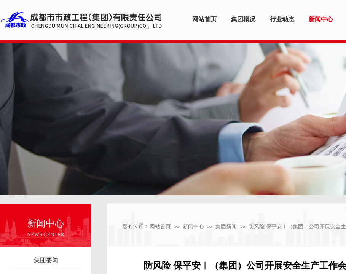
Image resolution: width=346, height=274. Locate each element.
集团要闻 (46, 260)
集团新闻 (226, 226)
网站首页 (160, 226)
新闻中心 (193, 226)
